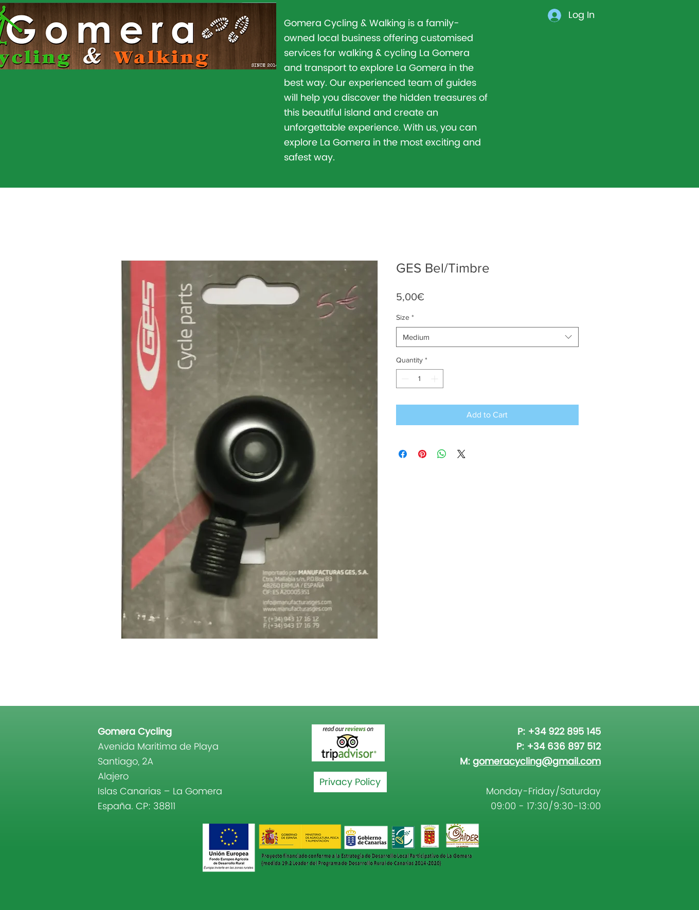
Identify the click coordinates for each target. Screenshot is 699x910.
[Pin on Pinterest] (422, 454)
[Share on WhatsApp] (442, 454)
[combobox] (487, 337)
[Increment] (435, 379)
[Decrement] (404, 379)
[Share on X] (461, 454)
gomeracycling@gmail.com (537, 761)
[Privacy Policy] (350, 782)
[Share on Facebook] (403, 454)
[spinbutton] (419, 379)
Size (405, 317)
